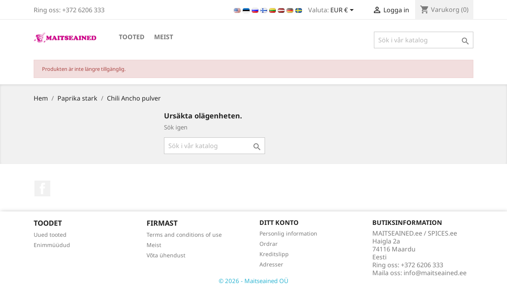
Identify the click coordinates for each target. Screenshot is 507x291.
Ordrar (268, 243)
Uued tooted (50, 234)
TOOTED (132, 36)
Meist (163, 36)
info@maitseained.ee (435, 272)
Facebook (42, 188)
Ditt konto (279, 222)
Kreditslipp (274, 254)
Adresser (271, 264)
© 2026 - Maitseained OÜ (253, 281)
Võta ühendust (166, 255)
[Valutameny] (343, 10)
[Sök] (423, 40)
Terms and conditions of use (184, 234)
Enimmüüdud (52, 245)
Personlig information (288, 233)
